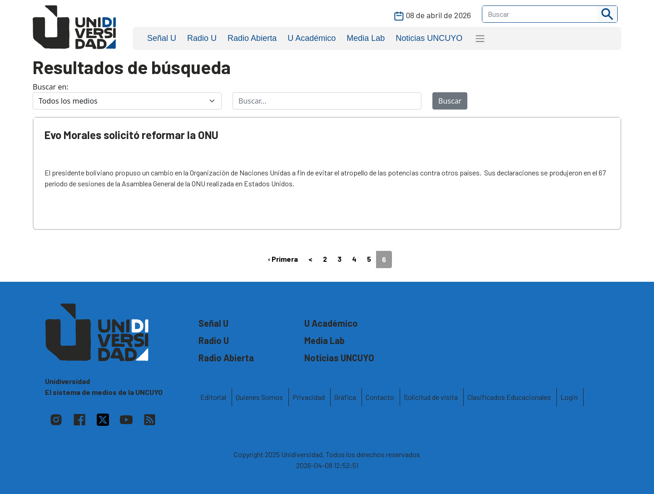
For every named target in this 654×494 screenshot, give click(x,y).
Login (569, 397)
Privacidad (308, 397)
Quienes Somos (259, 397)
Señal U (161, 38)
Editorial (213, 397)
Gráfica (345, 397)
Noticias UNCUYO (429, 38)
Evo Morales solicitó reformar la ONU (131, 134)
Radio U (202, 38)
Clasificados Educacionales (509, 397)
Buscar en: (51, 87)
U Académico (311, 38)
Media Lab (366, 38)
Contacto (380, 397)
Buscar (449, 101)
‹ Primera (283, 258)
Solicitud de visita (431, 397)
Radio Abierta (252, 38)
